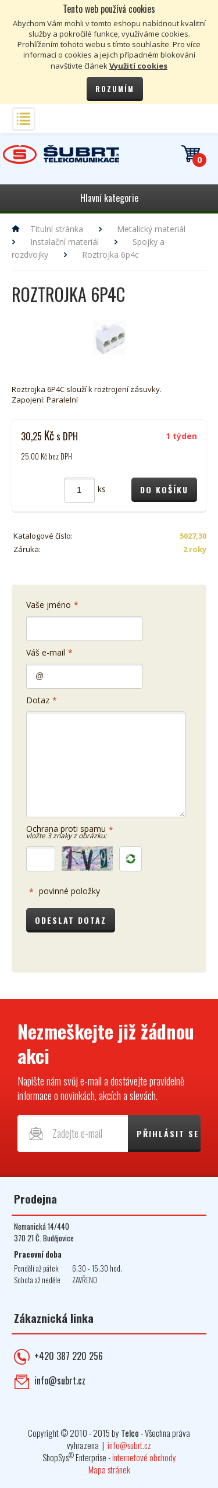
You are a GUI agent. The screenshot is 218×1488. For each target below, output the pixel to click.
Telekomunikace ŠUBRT (61, 154)
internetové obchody (144, 1463)
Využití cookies (138, 65)
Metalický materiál (151, 228)
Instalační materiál (64, 241)
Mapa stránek (109, 1475)
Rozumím (114, 89)
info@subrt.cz (59, 1387)
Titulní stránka (56, 228)
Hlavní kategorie (109, 198)
